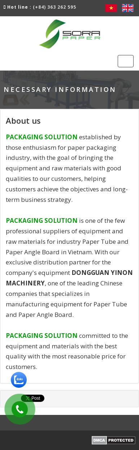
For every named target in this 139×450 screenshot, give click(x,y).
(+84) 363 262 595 (54, 7)
